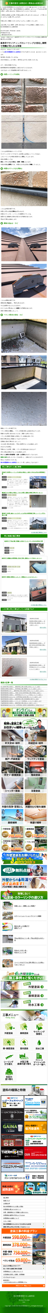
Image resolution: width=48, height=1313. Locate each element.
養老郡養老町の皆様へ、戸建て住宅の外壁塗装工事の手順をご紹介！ (37, 645)
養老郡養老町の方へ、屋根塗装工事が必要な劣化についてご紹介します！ (22, 690)
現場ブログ (10, 37)
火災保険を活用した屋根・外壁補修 (13, 1274)
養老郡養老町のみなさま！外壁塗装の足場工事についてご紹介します (21, 697)
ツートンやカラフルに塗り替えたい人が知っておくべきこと (29, 963)
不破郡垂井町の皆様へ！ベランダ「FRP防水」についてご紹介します (21, 701)
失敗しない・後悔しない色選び (24, 906)
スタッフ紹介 (7, 1221)
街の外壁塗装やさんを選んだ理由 (13, 1206)
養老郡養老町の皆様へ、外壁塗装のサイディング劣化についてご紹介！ (37, 667)
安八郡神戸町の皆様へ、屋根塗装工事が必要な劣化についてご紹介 (20, 686)
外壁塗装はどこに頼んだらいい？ (13, 1271)
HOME (3, 37)
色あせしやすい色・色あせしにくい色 (21, 951)
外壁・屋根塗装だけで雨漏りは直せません (15, 1212)
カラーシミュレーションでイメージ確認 (27, 916)
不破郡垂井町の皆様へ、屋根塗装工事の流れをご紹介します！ (19, 703)
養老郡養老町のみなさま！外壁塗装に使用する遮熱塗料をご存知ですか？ (22, 705)
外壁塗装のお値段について (11, 1218)
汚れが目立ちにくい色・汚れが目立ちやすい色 (29, 939)
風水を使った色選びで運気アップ (21, 927)
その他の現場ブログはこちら (38, 679)
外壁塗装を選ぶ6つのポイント (12, 1209)
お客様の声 (6, 1203)
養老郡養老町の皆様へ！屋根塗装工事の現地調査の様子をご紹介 (20, 699)
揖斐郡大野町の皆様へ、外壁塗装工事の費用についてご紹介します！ (37, 623)
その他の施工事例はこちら (39, 532)
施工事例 (6, 1197)
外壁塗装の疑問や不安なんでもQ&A (14, 1215)
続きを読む (43, 627)
